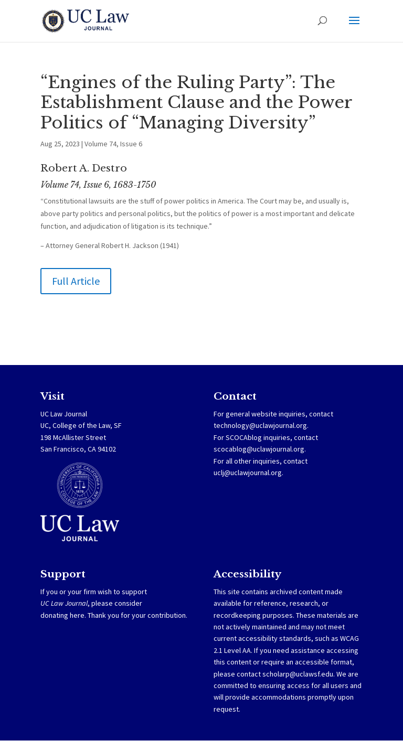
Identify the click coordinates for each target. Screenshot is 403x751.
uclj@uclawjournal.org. (248, 472)
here (77, 615)
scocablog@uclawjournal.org (259, 449)
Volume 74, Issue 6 (113, 143)
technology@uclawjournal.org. (261, 425)
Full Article (76, 280)
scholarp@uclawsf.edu (297, 674)
